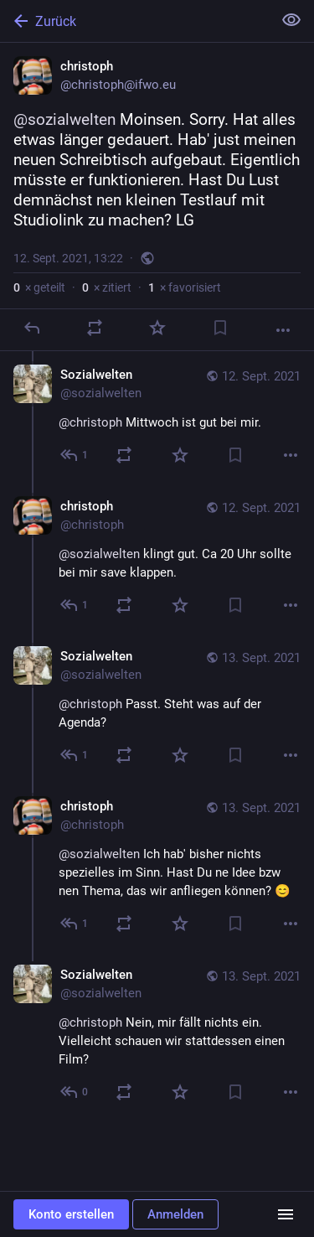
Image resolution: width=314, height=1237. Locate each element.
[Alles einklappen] (291, 20)
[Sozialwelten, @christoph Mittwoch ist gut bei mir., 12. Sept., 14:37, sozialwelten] (157, 417)
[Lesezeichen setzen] (220, 328)
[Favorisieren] (157, 328)
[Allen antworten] (75, 455)
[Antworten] (32, 328)
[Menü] (285, 1214)
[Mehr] (283, 330)
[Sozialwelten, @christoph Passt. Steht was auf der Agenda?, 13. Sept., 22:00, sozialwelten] (157, 708)
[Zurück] (134, 21)
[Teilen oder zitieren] (95, 328)
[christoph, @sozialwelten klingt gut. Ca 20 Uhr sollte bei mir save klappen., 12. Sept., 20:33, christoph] (157, 558)
